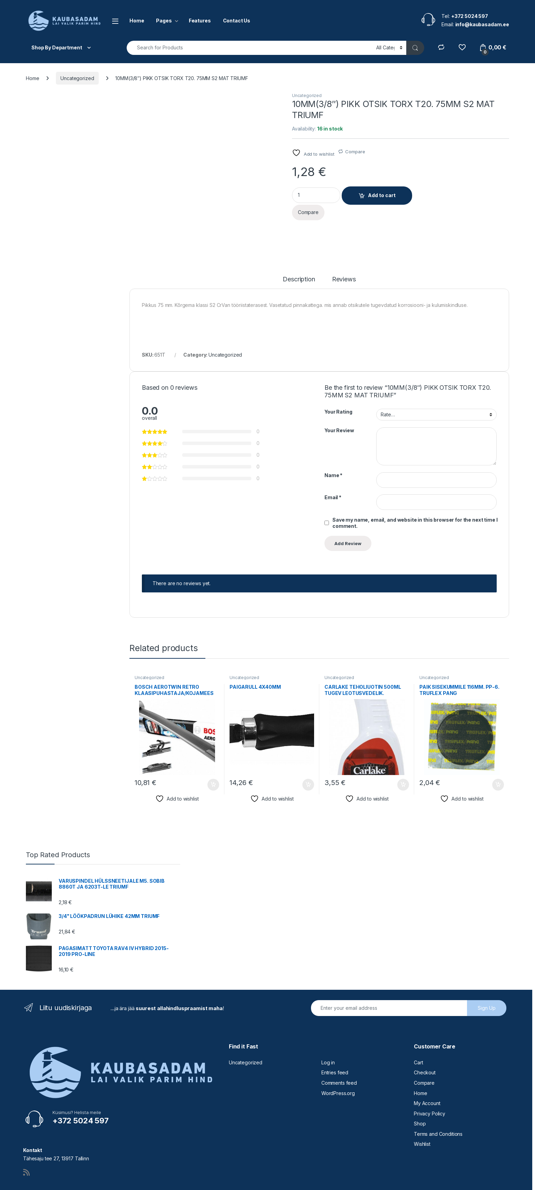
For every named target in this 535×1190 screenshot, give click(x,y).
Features (200, 20)
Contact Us (237, 20)
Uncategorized (77, 78)
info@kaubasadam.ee (210, 1182)
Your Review (339, 406)
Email (332, 473)
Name (333, 451)
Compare (355, 151)
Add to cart (382, 195)
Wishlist (422, 1120)
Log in (328, 1038)
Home (136, 20)
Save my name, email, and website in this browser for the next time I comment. (414, 498)
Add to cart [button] (213, 760)
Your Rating (338, 387)
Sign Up (487, 983)
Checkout (425, 1048)
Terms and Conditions (438, 1109)
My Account (427, 1079)
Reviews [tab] (344, 255)
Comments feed (339, 1058)
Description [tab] (299, 255)
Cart (418, 1038)
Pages (164, 20)
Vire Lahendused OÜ (47, 1182)
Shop (420, 1099)
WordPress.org (338, 1069)
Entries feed (334, 1048)
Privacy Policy (429, 1089)
